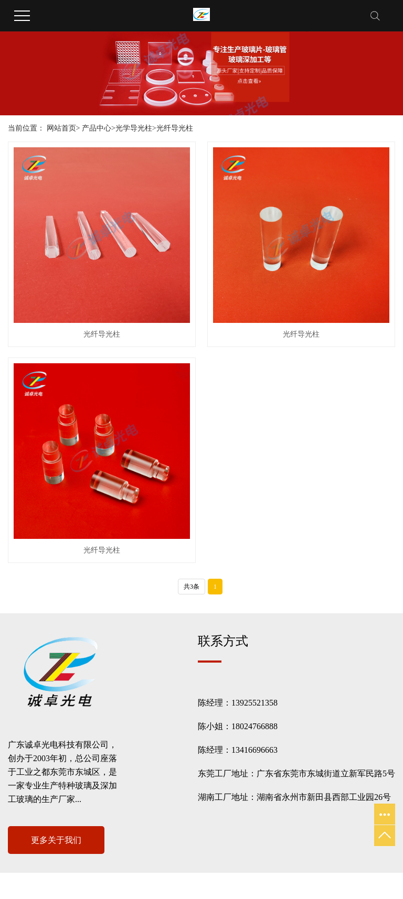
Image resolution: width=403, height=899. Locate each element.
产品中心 (96, 128)
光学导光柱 (133, 128)
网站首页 (61, 128)
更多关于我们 (56, 840)
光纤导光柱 (174, 128)
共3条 (191, 586)
